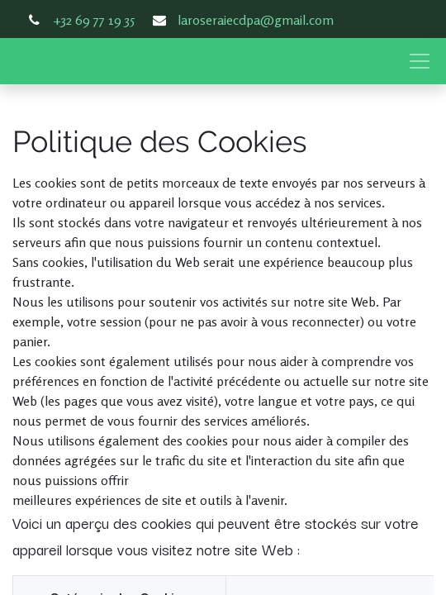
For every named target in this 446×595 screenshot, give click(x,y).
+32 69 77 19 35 (94, 20)
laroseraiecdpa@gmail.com (256, 20)
